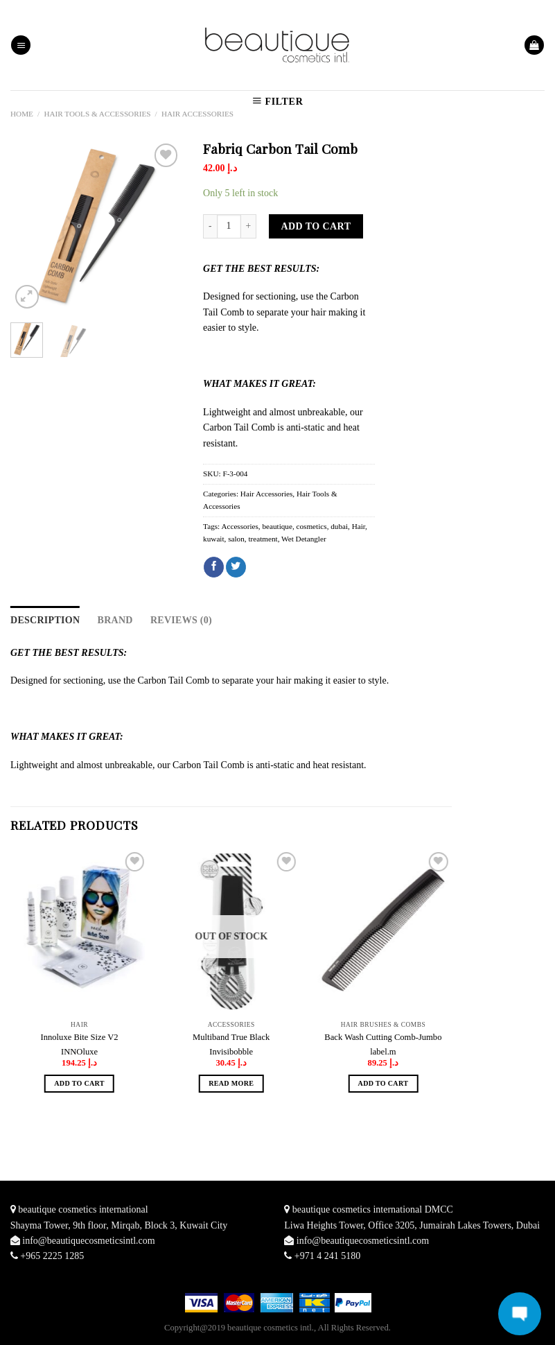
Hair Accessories (197, 114)
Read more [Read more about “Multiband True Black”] (231, 1083)
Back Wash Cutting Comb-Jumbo (382, 1037)
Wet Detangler (303, 539)
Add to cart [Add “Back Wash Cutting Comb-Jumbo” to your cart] (383, 1083)
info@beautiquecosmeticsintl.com (88, 1240)
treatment (262, 539)
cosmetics (312, 526)
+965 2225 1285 (52, 1256)
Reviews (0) (181, 620)
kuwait (213, 539)
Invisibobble (231, 1052)
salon (236, 539)
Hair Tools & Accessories (97, 114)
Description (45, 620)
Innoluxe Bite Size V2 (79, 1037)
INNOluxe (79, 1052)
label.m (383, 1052)
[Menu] (20, 45)
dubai (339, 526)
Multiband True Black (231, 1037)
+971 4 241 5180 (327, 1256)
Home (21, 114)
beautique (277, 526)
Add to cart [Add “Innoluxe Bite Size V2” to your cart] (79, 1083)
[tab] (45, 620)
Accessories (239, 526)
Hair (358, 526)
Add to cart (316, 226)
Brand (115, 620)
